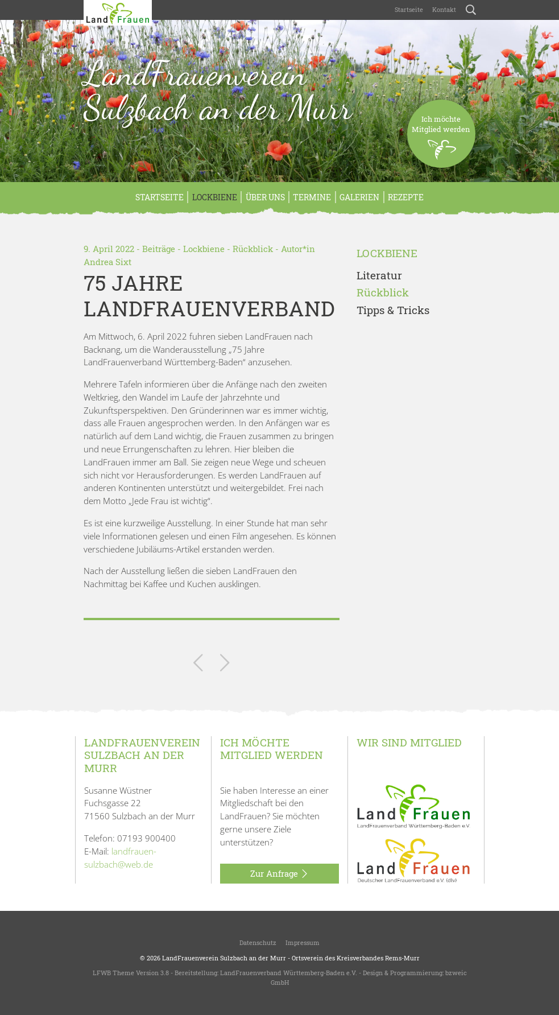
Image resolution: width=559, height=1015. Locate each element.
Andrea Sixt (107, 261)
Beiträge (158, 248)
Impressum (302, 942)
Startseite (409, 9)
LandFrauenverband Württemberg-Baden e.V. (288, 972)
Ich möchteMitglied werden (441, 141)
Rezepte (406, 197)
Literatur (379, 275)
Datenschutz (257, 942)
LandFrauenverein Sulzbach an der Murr (218, 90)
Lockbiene (214, 197)
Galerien (359, 197)
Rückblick (253, 248)
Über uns (265, 197)
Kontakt (444, 9)
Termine (312, 197)
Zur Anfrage (279, 874)
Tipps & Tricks (393, 310)
